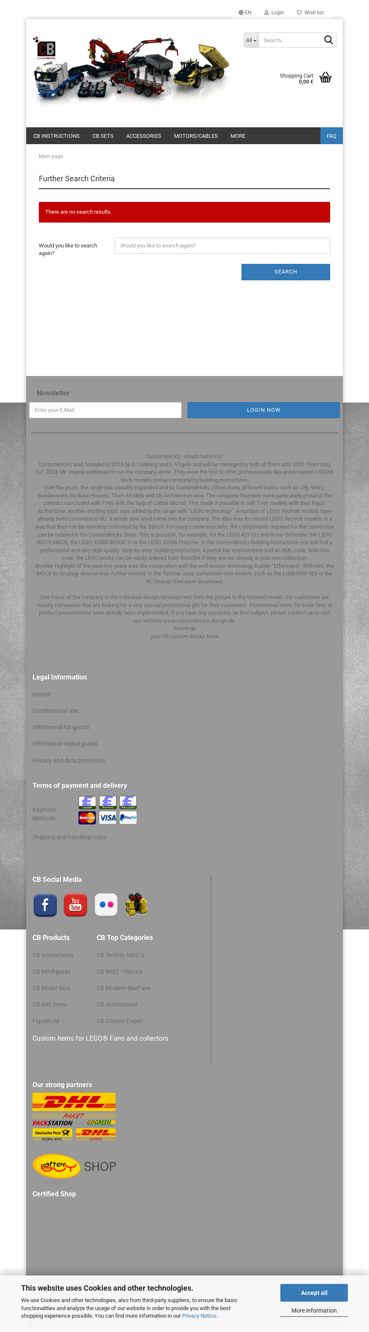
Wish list (310, 13)
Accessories (143, 136)
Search (285, 272)
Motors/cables (196, 136)
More (238, 136)
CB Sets (103, 136)
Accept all (314, 1292)
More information (314, 1310)
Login (274, 13)
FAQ (331, 136)
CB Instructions (56, 136)
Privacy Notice (199, 1316)
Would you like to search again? (68, 249)
